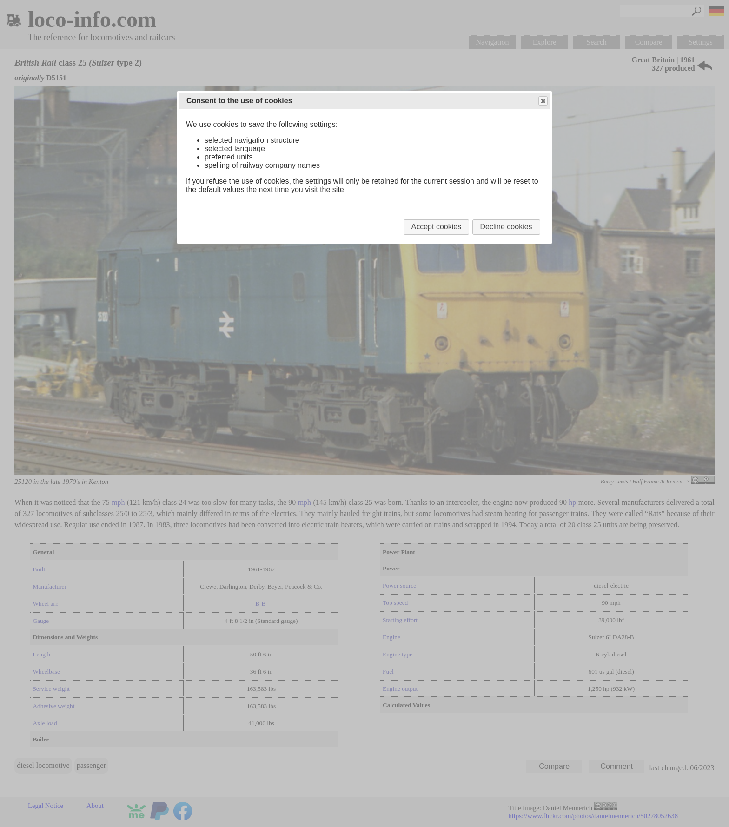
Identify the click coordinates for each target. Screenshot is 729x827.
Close (542, 101)
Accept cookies (436, 227)
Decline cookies (506, 227)
